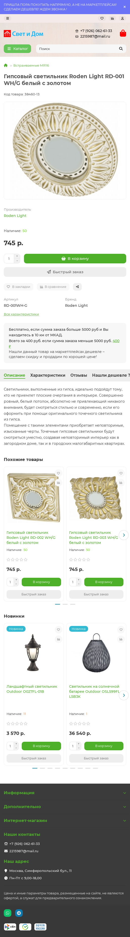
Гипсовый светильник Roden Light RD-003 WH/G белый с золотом (93, 537)
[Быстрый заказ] (65, 272)
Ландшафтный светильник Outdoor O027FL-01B (32, 689)
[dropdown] (7, 18)
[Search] (81, 48)
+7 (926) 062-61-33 (92, 30)
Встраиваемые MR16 (31, 65)
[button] (124, 535)
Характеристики (47, 375)
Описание (14, 375)
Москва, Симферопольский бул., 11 (40, 871)
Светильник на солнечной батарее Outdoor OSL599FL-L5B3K (95, 691)
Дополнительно (65, 806)
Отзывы (78, 375)
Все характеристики (21, 314)
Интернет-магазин (65, 820)
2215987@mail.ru (91, 36)
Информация (65, 792)
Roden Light (15, 215)
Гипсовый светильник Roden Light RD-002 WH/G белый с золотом (31, 537)
